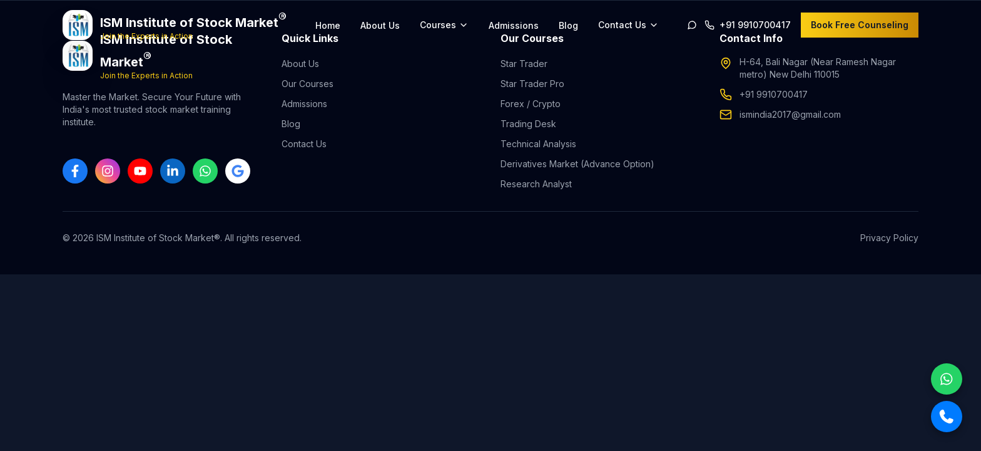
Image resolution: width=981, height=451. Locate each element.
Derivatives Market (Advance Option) (577, 163)
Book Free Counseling (859, 24)
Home (327, 25)
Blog (568, 25)
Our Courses (307, 83)
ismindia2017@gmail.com (790, 114)
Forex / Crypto (531, 103)
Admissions (514, 25)
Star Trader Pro (532, 83)
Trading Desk (528, 123)
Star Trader (524, 63)
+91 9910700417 (774, 94)
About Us (380, 25)
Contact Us (304, 143)
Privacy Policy (889, 237)
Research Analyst (536, 184)
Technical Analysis (538, 143)
